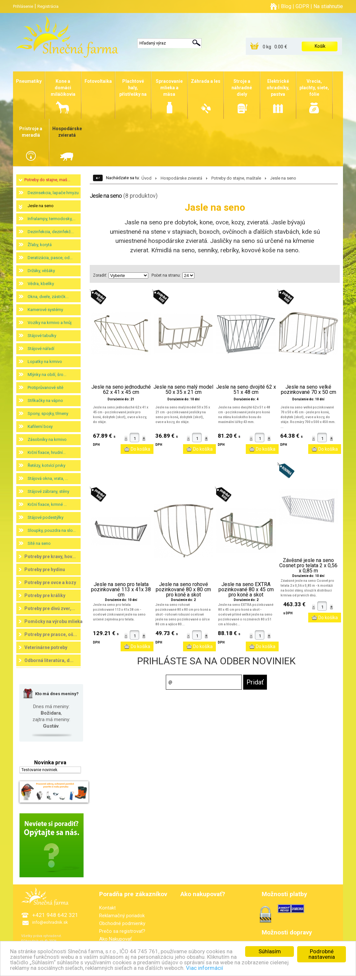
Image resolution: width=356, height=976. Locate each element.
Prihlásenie (23, 6)
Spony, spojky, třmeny (48, 413)
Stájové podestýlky (45, 517)
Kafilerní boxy (40, 426)
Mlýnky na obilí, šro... (47, 374)
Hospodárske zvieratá (181, 178)
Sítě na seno (39, 543)
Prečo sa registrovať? (122, 931)
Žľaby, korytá (40, 244)
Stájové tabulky (42, 335)
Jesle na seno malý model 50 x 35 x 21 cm (183, 389)
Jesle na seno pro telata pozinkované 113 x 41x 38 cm (121, 589)
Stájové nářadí (41, 348)
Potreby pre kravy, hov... (50, 556)
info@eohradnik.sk (50, 922)
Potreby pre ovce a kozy (50, 582)
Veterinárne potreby (45, 647)
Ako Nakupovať (115, 939)
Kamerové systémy (45, 309)
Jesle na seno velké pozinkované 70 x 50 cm (308, 389)
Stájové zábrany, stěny (48, 491)
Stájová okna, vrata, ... (48, 478)
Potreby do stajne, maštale (236, 178)
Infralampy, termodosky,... (51, 218)
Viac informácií (204, 971)
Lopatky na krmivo (45, 361)
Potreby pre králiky (44, 595)
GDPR (302, 6)
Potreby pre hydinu (44, 569)
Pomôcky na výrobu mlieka (53, 621)
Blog (286, 6)
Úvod (146, 178)
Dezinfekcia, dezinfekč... (51, 231)
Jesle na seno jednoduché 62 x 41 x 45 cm (121, 389)
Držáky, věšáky (41, 270)
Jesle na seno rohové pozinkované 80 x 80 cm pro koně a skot (183, 589)
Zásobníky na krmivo (47, 439)
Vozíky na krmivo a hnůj (50, 322)
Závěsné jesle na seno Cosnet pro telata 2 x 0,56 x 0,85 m (308, 565)
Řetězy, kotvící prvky (46, 465)
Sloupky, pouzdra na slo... (52, 530)
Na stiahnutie (328, 6)
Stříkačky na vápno (45, 400)
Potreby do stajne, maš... (47, 179)
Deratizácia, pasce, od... (50, 257)
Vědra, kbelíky (41, 283)
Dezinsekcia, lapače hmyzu (53, 192)
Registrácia (48, 6)
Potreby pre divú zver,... (49, 608)
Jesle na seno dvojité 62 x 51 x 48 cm (246, 389)
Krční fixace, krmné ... (47, 504)
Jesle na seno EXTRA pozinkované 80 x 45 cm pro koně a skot (246, 589)
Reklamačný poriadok (122, 916)
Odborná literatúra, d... (48, 660)
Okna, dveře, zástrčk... (48, 296)
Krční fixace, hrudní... (47, 452)
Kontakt (107, 908)
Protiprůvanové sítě (45, 387)
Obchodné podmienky (122, 923)
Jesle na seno (41, 205)
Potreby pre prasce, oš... (50, 634)
